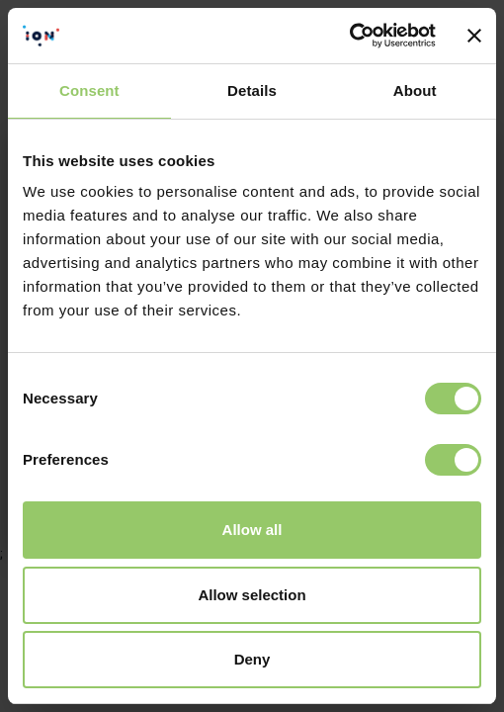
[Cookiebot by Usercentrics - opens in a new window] (349, 35)
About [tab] (415, 90)
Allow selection (251, 594)
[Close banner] (474, 36)
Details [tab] (252, 90)
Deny (252, 659)
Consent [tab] (89, 90)
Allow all (252, 529)
